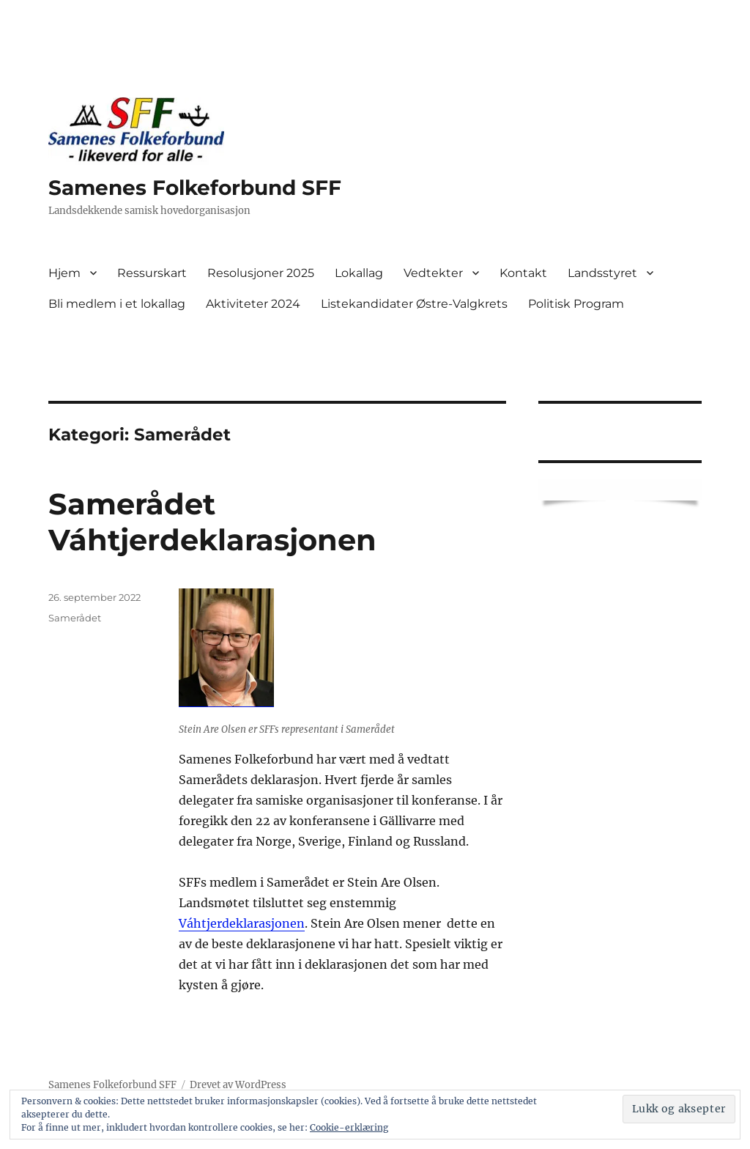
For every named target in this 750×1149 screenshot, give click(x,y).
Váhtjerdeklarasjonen (242, 923)
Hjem (64, 273)
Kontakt (523, 273)
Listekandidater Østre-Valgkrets (414, 304)
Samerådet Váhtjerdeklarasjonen (212, 522)
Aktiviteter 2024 (253, 304)
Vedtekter (433, 273)
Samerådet (74, 618)
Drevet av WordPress (238, 1085)
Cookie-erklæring (349, 1127)
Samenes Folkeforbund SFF (194, 187)
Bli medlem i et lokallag (116, 304)
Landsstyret (602, 273)
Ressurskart (152, 273)
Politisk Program (576, 304)
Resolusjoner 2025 (260, 273)
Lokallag (359, 273)
